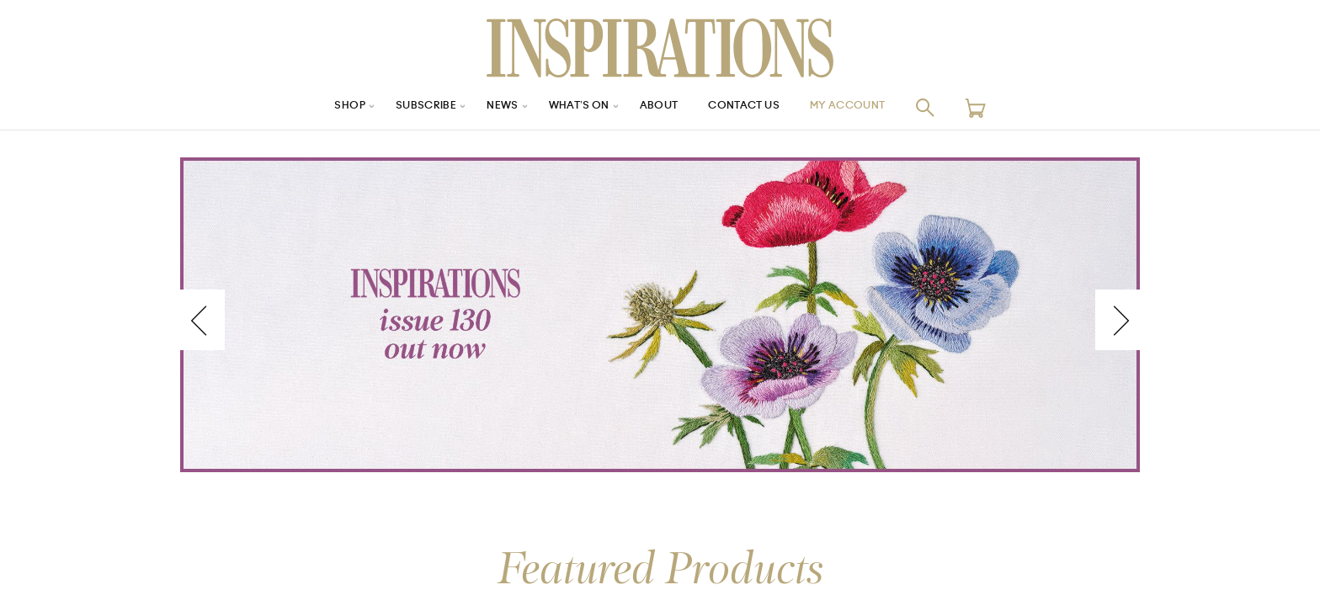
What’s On (573, 107)
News (490, 107)
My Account (869, 107)
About (660, 107)
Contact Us (753, 107)
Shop (324, 107)
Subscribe (407, 107)
